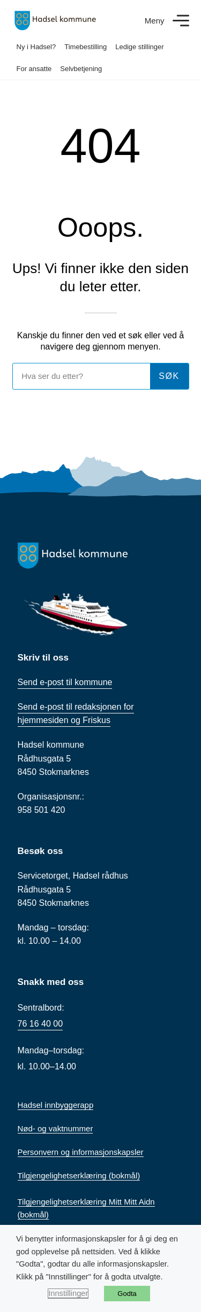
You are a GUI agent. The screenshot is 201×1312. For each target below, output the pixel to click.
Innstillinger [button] (68, 1293)
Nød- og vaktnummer (55, 1128)
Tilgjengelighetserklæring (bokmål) (79, 1175)
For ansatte (34, 69)
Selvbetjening (81, 69)
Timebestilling (85, 47)
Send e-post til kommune (65, 682)
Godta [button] (126, 1294)
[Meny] (181, 20)
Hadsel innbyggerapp (56, 1104)
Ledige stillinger (139, 47)
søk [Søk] (169, 376)
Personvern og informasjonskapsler (81, 1151)
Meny (155, 20)
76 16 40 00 (40, 1023)
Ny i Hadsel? (36, 47)
